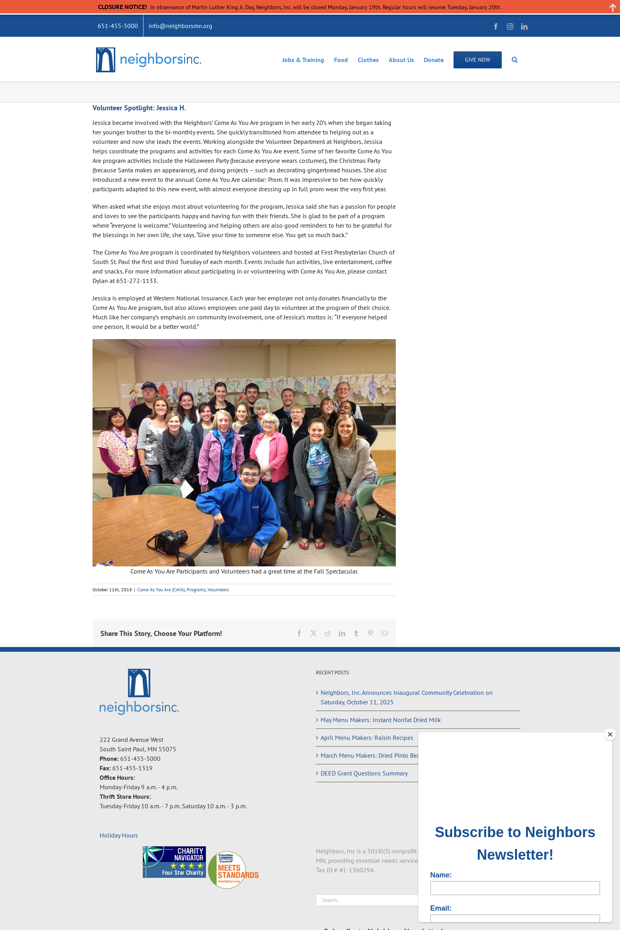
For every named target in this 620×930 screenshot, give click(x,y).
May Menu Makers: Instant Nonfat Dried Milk (381, 720)
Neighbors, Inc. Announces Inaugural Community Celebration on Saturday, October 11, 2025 (407, 697)
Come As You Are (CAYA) (161, 589)
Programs (196, 589)
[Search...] (412, 900)
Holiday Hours (119, 835)
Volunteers (218, 589)
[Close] (610, 734)
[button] (515, 59)
